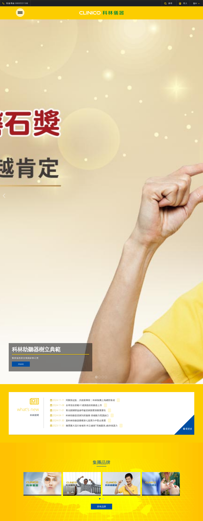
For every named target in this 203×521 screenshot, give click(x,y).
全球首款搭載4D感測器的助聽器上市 (76, 405)
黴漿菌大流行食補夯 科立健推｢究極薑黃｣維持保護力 (84, 425)
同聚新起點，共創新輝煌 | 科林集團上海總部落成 (82, 400)
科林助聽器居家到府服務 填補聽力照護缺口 (79, 415)
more (21, 364)
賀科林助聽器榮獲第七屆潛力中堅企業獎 (78, 420)
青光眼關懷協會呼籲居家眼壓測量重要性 (78, 410)
